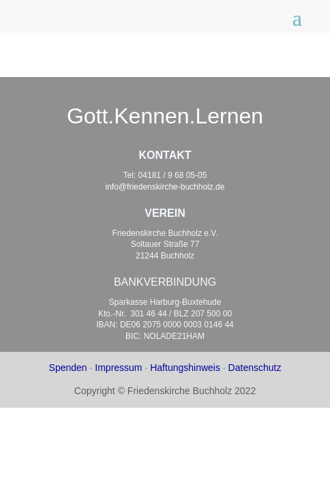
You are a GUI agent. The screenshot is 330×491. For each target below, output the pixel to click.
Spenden (68, 367)
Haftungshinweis (185, 367)
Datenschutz (255, 367)
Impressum (118, 367)
